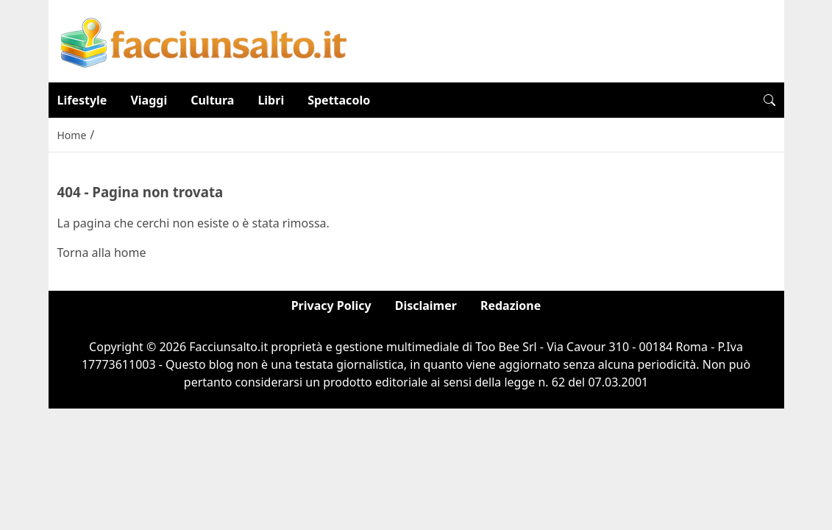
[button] (769, 100)
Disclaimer (426, 305)
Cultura (212, 100)
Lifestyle (82, 100)
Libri (270, 100)
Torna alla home (101, 252)
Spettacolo (338, 100)
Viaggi (148, 100)
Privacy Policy (331, 305)
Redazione (510, 305)
